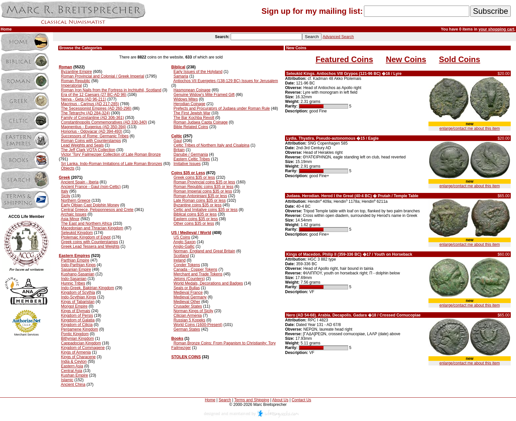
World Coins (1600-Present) (197, 324)
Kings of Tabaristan (77, 301)
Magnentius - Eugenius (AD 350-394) (93, 127)
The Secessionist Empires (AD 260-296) (96, 108)
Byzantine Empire (76, 71)
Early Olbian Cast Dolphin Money (90, 205)
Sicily (65, 196)
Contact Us (301, 400)
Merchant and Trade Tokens (197, 274)
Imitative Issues (187, 163)
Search (225, 400)
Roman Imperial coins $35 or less (202, 191)
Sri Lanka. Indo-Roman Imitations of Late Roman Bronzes (111, 163)
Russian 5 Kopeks (189, 320)
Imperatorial (71, 85)
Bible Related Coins (190, 127)
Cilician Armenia (187, 315)
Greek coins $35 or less (194, 177)
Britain (179, 150)
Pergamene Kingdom (79, 329)
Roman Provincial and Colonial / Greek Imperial (102, 76)
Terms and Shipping (251, 400)
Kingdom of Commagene (83, 347)
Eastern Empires (74, 255)
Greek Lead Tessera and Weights (90, 246)
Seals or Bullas (186, 288)
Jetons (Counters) (189, 278)
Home (210, 400)
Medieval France (188, 292)
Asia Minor (70, 219)
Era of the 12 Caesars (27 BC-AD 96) (93, 94)
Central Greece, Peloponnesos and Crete (97, 209)
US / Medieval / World (191, 232)
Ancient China (73, 384)
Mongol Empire (74, 306)
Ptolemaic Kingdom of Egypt (86, 237)
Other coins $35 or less (193, 223)
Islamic (67, 380)
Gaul (177, 140)
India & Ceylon (74, 361)
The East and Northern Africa (86, 223)
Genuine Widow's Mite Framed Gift (204, 94)
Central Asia (71, 370)
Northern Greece (75, 200)
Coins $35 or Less (188, 173)
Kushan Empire (74, 375)
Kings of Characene (78, 357)
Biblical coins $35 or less (195, 214)
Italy (64, 191)
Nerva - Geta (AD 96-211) (83, 99)
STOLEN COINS (186, 357)
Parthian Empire (75, 260)
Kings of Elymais (75, 311)
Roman (65, 67)
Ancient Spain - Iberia (80, 182)
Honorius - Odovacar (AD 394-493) (91, 131)
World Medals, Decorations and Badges (208, 283)
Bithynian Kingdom (77, 338)
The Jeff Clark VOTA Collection (88, 150)
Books (177, 338)
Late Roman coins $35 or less (199, 200)
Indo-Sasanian (73, 278)
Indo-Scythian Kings (78, 297)
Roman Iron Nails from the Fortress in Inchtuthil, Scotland (111, 90)
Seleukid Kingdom (77, 232)
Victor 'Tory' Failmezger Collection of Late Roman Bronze (111, 154)
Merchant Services (26, 334)
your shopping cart (496, 29)
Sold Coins (459, 59)
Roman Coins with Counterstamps (91, 140)
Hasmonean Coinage (192, 90)
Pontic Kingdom (75, 334)
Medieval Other (186, 301)
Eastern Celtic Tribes (191, 159)
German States (186, 329)
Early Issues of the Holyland (197, 71)
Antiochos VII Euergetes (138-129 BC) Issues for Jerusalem (225, 81)
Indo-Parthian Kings (78, 265)
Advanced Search (338, 37)
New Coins (406, 59)
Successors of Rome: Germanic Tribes (94, 136)
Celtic (176, 136)
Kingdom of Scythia (78, 292)
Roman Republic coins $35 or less (203, 186)
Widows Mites (185, 99)
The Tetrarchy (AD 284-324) (85, 113)
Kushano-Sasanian (77, 274)
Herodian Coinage (189, 104)
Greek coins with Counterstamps (89, 242)
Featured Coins (344, 59)
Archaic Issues (74, 214)
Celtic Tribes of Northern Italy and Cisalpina (211, 145)
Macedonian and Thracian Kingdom (92, 228)
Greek (64, 177)
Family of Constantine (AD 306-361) (92, 117)
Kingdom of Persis (77, 315)
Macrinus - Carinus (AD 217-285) (90, 104)
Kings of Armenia (76, 352)
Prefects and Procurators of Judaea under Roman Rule (221, 108)
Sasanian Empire (76, 269)
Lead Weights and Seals (82, 145)
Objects (67, 168)
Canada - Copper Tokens (195, 269)
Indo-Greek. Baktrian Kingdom (87, 288)
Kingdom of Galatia (77, 320)
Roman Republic (75, 81)
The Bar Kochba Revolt (193, 117)
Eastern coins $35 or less (195, 219)
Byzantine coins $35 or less (197, 205)
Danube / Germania (190, 154)
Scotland (181, 255)
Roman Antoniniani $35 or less (200, 196)
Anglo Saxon (184, 242)
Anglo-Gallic (183, 246)
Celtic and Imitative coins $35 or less (205, 209)
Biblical (178, 67)
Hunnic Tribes (73, 283)
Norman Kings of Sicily (193, 311)
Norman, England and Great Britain (204, 251)
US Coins (181, 237)
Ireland (179, 260)
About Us (280, 400)
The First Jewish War (191, 113)
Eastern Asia (72, 366)
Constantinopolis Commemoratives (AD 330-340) (104, 122)
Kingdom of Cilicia (76, 324)
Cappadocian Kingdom (81, 343)
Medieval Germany (190, 297)
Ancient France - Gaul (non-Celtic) (91, 186)
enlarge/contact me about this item (469, 128)
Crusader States (187, 306)
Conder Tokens (186, 265)
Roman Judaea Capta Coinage (200, 122)
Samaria (180, 76)
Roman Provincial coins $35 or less (204, 182)
